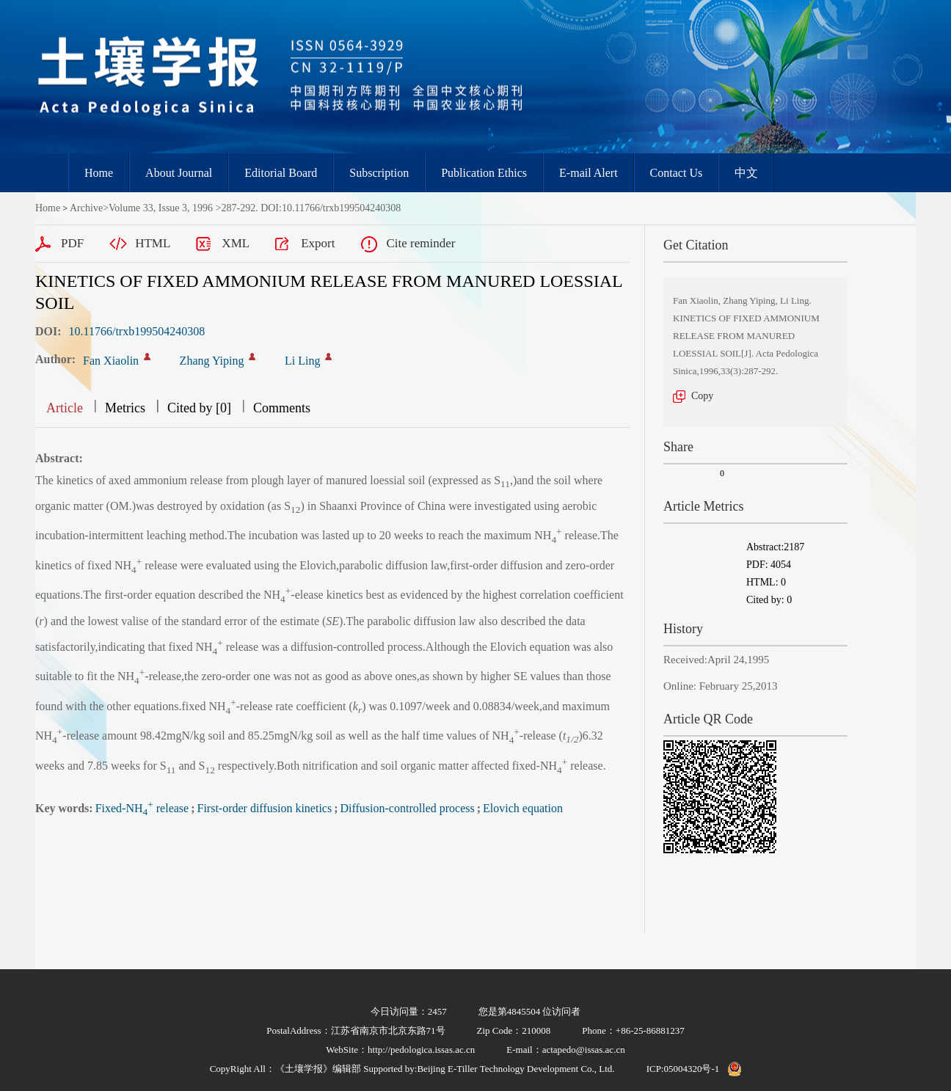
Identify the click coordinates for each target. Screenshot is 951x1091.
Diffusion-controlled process (407, 808)
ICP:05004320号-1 (683, 1068)
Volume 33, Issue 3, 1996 (161, 208)
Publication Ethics (484, 173)
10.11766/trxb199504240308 (137, 331)
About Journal (178, 173)
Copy (702, 395)
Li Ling (302, 360)
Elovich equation (523, 808)
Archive (86, 208)
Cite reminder (420, 243)
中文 (746, 173)
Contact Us (676, 173)
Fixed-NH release (142, 808)
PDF (72, 243)
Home (98, 173)
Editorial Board (280, 173)
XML (235, 243)
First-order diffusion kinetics (264, 808)
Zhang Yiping (212, 360)
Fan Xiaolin (111, 360)
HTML (152, 243)
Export (318, 243)
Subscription (379, 173)
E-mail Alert (588, 173)
